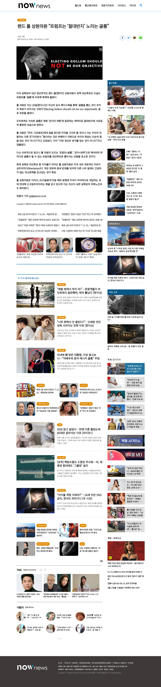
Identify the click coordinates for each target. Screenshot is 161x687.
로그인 (60, 663)
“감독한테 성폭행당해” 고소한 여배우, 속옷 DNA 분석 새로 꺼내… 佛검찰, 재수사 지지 (57, 596)
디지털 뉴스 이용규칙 (119, 663)
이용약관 (74, 663)
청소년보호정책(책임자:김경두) (101, 663)
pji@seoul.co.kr (37, 196)
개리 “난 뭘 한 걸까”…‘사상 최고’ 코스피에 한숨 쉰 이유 (34, 617)
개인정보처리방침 (84, 663)
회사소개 (67, 663)
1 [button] (57, 638)
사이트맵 (130, 663)
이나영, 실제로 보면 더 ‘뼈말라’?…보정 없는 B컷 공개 (35, 630)
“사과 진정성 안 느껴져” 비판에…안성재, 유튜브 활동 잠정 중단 (28, 595)
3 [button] (61, 638)
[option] (29, 586)
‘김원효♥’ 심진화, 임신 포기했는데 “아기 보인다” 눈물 (93, 617)
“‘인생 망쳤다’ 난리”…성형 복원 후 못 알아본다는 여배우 (65, 630)
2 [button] (59, 638)
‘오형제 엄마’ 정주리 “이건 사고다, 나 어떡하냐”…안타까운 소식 (86, 595)
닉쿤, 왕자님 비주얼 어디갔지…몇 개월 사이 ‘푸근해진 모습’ (94, 630)
